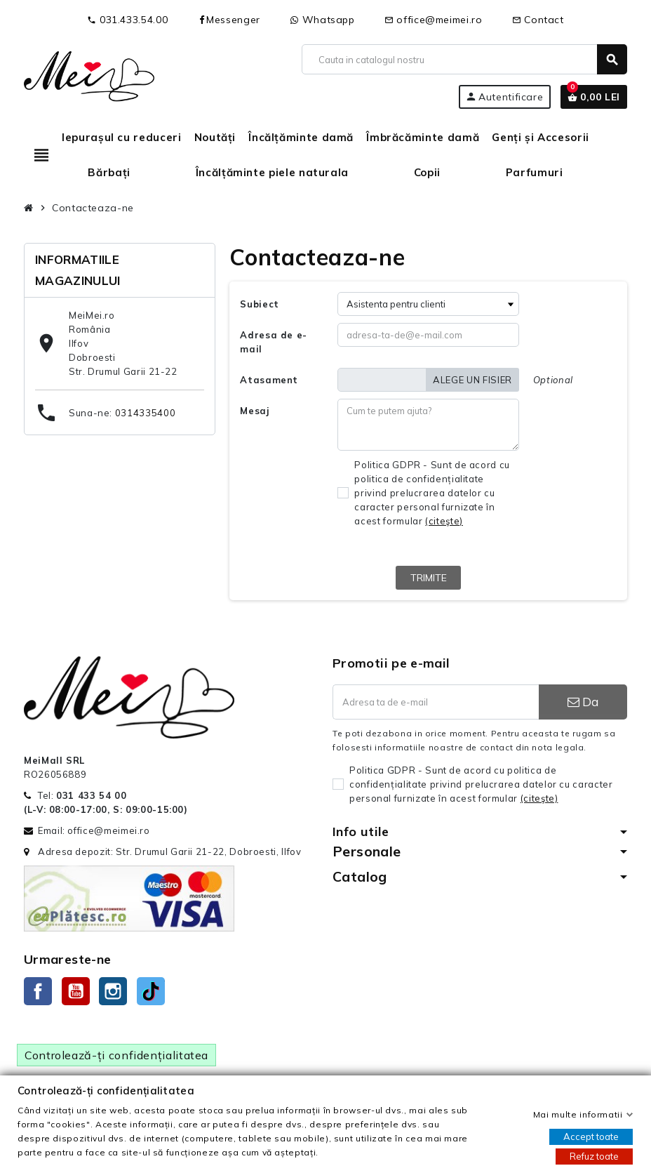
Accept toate (591, 1136)
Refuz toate (594, 1156)
